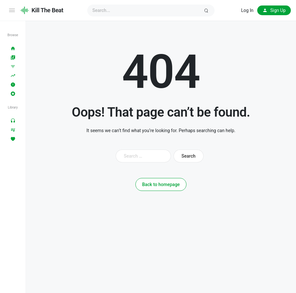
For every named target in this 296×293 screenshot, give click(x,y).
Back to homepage (161, 184)
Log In (247, 10)
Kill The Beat (47, 10)
